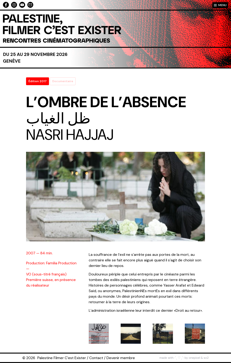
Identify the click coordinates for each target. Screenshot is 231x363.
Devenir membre (120, 357)
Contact (96, 357)
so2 (206, 358)
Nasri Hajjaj (69, 134)
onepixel (194, 358)
